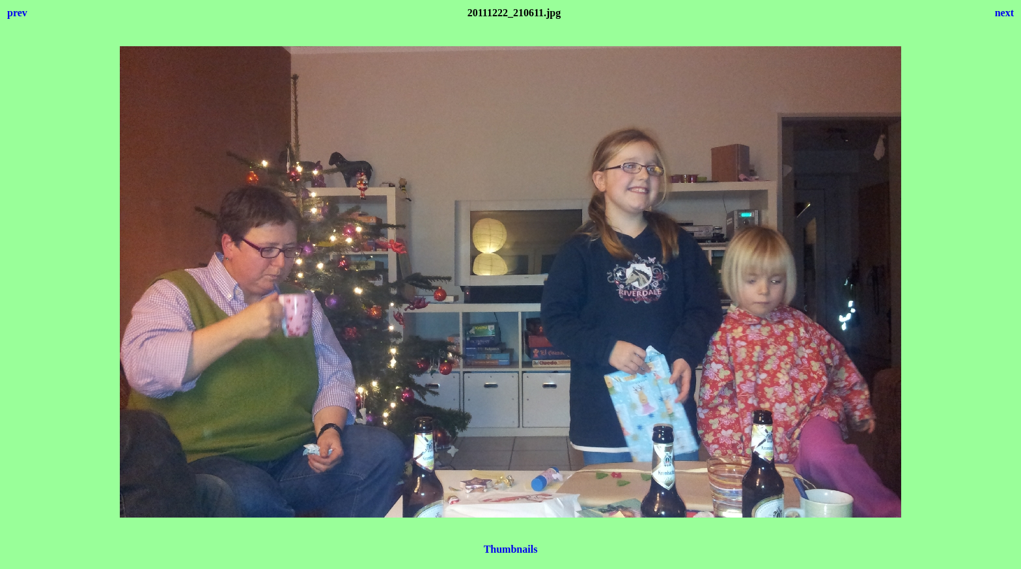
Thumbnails (511, 549)
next (1004, 12)
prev (17, 12)
